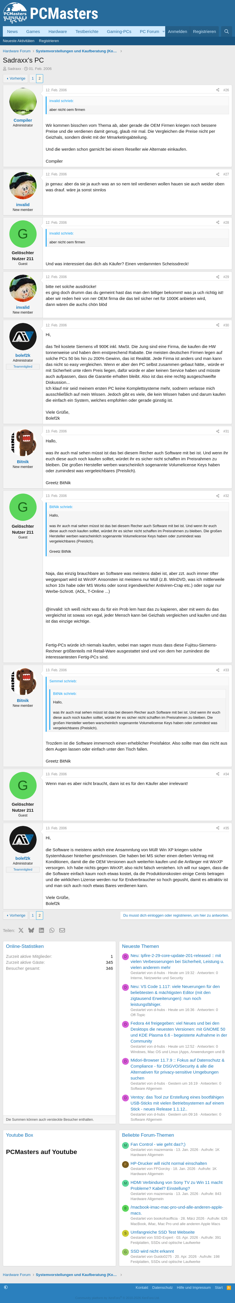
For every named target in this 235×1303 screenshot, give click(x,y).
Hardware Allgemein (147, 1155)
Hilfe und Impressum (194, 1287)
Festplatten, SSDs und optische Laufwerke (165, 1242)
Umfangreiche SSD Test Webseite (163, 1232)
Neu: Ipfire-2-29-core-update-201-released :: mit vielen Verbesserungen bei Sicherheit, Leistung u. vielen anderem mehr (177, 961)
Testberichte (86, 31)
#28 (226, 223)
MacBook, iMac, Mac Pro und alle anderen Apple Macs (175, 1224)
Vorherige (18, 78)
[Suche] (226, 31)
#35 (226, 828)
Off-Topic (138, 1015)
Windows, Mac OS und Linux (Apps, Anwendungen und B (178, 1052)
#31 (226, 431)
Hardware (58, 31)
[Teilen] (217, 90)
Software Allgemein (146, 1088)
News (12, 31)
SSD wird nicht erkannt (152, 1251)
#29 (226, 277)
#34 (226, 774)
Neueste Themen (140, 946)
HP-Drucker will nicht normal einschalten (169, 1163)
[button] (164, 31)
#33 (226, 670)
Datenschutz (162, 1287)
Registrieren (49, 41)
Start (219, 1287)
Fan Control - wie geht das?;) (158, 1144)
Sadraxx (14, 69)
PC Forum (149, 31)
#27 (226, 174)
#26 (226, 90)
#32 (226, 496)
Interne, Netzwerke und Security (157, 978)
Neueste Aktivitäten (18, 41)
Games (33, 31)
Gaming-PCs (119, 31)
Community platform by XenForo (117, 1298)
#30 (226, 325)
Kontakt (142, 1287)
